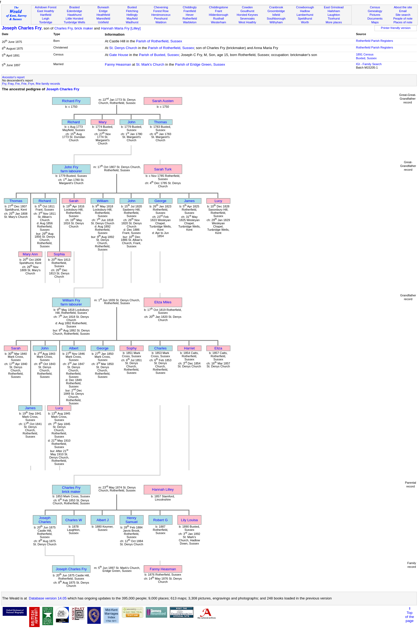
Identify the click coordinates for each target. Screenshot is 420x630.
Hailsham (334, 11)
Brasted (74, 7)
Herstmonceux (161, 14)
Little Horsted (74, 18)
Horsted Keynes (247, 14)
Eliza (218, 348)
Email (403, 11)
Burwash (103, 7)
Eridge (103, 11)
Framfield (189, 11)
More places (334, 22)
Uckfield (103, 22)
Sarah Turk (162, 169)
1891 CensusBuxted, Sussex (366, 56)
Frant (218, 11)
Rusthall (218, 18)
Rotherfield (189, 18)
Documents (375, 18)
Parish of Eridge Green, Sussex (200, 64)
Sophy (131, 348)
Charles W (73, 520)
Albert (73, 348)
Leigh (45, 18)
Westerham (218, 22)
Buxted (132, 7)
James (189, 201)
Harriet (189, 348)
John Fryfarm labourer (71, 169)
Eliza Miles (162, 302)
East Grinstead (333, 7)
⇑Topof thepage (409, 615)
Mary (103, 122)
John (132, 122)
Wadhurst (132, 22)
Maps (374, 22)
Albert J (102, 520)
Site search (402, 14)
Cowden (247, 7)
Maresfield (103, 18)
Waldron (160, 22)
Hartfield (45, 14)
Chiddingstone (218, 7)
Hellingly (132, 14)
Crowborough (305, 7)
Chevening (161, 7)
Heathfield (103, 14)
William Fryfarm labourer (71, 302)
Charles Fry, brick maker (73, 28)
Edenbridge (74, 11)
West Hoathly (247, 22)
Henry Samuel (131, 520)
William (102, 201)
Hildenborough (218, 14)
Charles (160, 348)
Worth (305, 22)
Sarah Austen (163, 101)
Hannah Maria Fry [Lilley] (121, 28)
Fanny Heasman (118, 64)
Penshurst (161, 18)
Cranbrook (276, 7)
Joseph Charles (45, 520)
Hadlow (305, 11)
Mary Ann (30, 254)
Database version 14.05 (48, 598)
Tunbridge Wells (74, 22)
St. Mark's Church (150, 64)
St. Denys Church (123, 48)
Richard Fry (71, 101)
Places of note (402, 22)
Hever (190, 14)
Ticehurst (334, 18)
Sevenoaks (247, 18)
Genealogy (375, 11)
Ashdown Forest (45, 7)
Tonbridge (45, 22)
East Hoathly (45, 11)
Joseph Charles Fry (22, 28)
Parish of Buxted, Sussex (159, 55)
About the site (403, 7)
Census (375, 7)
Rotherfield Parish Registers (374, 40)
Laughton (334, 14)
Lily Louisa (189, 520)
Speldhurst (305, 18)
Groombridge (276, 11)
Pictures (375, 14)
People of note (402, 18)
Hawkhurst (74, 14)
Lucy (218, 201)
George (160, 201)
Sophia (59, 254)
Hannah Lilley (163, 489)
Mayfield (131, 18)
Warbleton (189, 22)
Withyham (276, 22)
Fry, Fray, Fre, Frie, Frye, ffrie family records (31, 83)
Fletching (132, 11)
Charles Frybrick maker (71, 490)
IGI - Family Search (369, 64)
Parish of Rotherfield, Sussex (159, 41)
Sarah (73, 201)
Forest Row (160, 11)
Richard (74, 122)
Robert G (160, 520)
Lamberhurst (305, 14)
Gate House (118, 55)
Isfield (276, 14)
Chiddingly (190, 7)
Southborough (276, 18)
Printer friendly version (396, 27)
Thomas (160, 122)
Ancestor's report (13, 77)
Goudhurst (247, 11)
